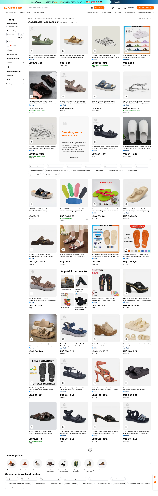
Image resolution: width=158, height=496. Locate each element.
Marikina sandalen (55, 483)
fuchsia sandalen (39, 483)
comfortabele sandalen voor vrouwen (18, 483)
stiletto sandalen (71, 483)
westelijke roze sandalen (14, 488)
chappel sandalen (131, 170)
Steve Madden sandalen (55, 166)
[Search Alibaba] (59, 8)
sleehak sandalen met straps (99, 479)
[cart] (119, 8)
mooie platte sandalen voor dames (139, 483)
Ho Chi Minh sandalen (114, 170)
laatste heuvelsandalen (92, 166)
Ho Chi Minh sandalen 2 (51, 175)
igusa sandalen (119, 483)
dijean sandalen (34, 175)
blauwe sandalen (126, 166)
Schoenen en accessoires (43, 18)
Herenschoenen (60, 18)
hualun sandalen (86, 483)
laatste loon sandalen (74, 166)
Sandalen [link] (71, 18)
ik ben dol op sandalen (36, 166)
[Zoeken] (99, 7)
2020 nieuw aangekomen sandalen (75, 479)
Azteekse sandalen (110, 166)
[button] (91, 7)
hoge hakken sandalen (103, 483)
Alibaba (30, 18)
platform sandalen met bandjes (50, 479)
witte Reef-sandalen (36, 170)
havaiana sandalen (118, 479)
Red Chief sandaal (142, 166)
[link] (155, 476)
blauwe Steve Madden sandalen (56, 170)
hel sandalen (98, 170)
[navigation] (15, 234)
